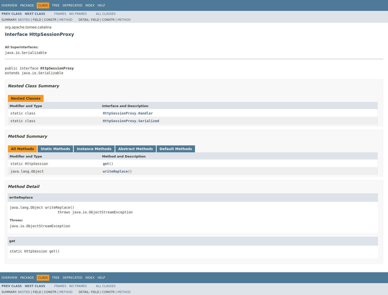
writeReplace (115, 171)
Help (101, 5)
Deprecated (72, 5)
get (106, 164)
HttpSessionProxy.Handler (128, 113)
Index (90, 5)
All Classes (106, 14)
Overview (9, 5)
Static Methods (55, 149)
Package (27, 5)
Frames (60, 14)
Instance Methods (94, 149)
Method (66, 20)
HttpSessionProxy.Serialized (131, 121)
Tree (56, 5)
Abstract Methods (135, 149)
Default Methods (176, 149)
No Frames (78, 14)
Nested (24, 20)
